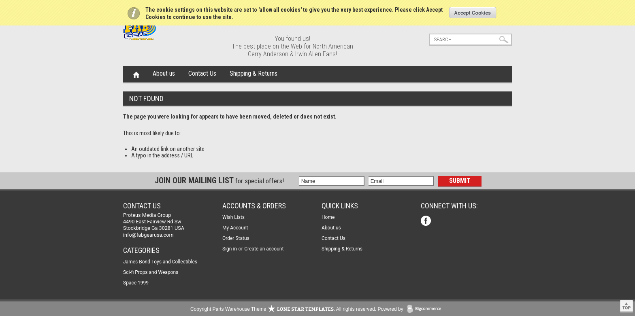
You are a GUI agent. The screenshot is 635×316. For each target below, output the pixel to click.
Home (136, 74)
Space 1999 (136, 283)
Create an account (263, 249)
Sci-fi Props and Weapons (150, 272)
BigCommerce (426, 309)
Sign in (229, 249)
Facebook (427, 221)
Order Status (235, 238)
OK (472, 12)
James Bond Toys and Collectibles (160, 262)
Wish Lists (233, 217)
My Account (235, 228)
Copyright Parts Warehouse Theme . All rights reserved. (283, 309)
